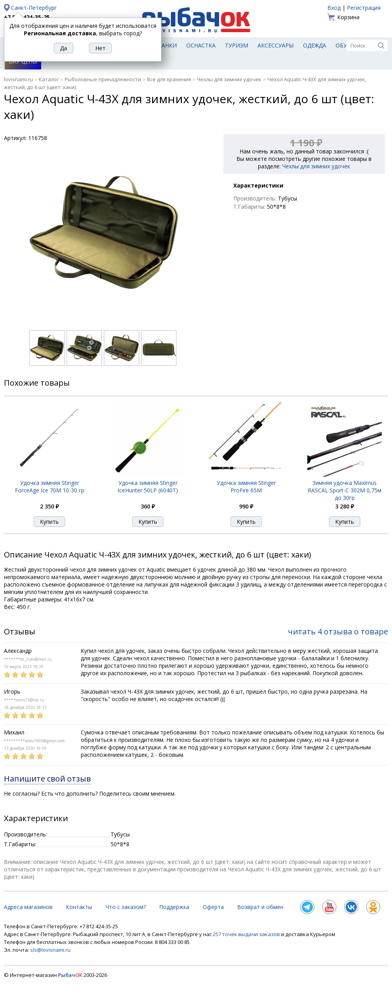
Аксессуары (276, 45)
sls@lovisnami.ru (50, 949)
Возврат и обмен (260, 907)
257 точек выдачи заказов (247, 934)
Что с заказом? (125, 907)
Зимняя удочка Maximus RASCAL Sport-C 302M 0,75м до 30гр (344, 490)
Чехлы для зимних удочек (229, 79)
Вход (334, 7)
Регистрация (364, 7)
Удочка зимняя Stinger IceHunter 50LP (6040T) (148, 486)
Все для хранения (169, 79)
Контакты (79, 907)
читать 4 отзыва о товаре (338, 631)
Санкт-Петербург (34, 7)
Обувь (345, 45)
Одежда (314, 45)
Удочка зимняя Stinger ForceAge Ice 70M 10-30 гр (49, 486)
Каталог (49, 79)
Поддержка (174, 907)
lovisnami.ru (18, 79)
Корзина (348, 17)
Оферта (213, 907)
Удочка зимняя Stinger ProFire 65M (246, 486)
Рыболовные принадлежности (103, 79)
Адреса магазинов (28, 907)
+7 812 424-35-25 (27, 17)
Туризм (236, 45)
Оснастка (201, 45)
